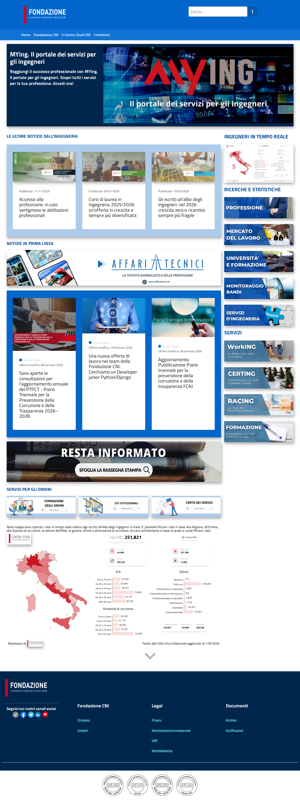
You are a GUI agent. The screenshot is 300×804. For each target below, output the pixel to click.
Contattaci (102, 34)
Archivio (231, 720)
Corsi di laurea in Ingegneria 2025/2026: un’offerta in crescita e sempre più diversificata (113, 207)
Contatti (82, 730)
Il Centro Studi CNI (76, 34)
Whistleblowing (162, 750)
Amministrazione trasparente (171, 730)
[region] (150, 85)
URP (154, 740)
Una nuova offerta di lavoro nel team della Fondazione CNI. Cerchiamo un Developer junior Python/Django (113, 366)
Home (26, 34)
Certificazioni (234, 730)
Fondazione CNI (46, 34)
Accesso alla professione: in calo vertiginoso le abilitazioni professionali (43, 207)
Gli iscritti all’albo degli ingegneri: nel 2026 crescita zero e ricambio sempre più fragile (181, 207)
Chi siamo (83, 720)
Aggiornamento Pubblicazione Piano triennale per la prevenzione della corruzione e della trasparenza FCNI (178, 373)
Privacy (157, 720)
